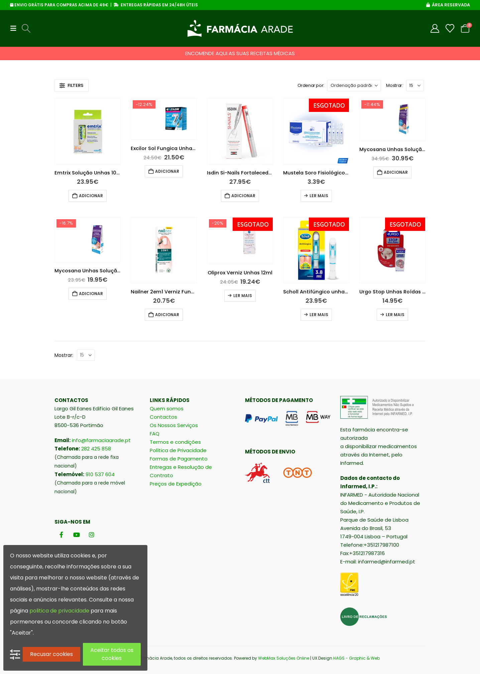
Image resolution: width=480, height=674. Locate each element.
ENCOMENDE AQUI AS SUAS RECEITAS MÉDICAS (240, 53)
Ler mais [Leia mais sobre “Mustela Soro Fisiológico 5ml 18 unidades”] (319, 195)
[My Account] (435, 28)
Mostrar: (394, 85)
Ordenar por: (310, 85)
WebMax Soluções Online (283, 658)
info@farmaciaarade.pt (101, 440)
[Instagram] (91, 534)
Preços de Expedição (176, 483)
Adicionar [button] (91, 195)
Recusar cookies (51, 654)
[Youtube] (76, 534)
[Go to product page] (87, 131)
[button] (15, 28)
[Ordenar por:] (354, 85)
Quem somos (167, 408)
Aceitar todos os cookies (111, 654)
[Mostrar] (415, 85)
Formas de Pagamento (179, 458)
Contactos (163, 416)
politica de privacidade (59, 611)
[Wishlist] (450, 28)
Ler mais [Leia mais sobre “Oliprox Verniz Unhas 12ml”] (242, 295)
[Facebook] (61, 534)
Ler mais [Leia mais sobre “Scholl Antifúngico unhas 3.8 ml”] (319, 314)
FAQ (154, 433)
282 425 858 (96, 448)
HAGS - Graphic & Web (356, 658)
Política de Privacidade (178, 450)
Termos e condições (175, 441)
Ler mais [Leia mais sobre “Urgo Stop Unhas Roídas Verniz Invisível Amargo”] (395, 314)
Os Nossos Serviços (174, 425)
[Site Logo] (240, 28)
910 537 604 (100, 474)
